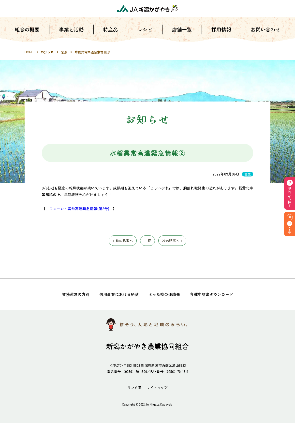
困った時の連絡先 (164, 294)
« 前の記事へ (123, 240)
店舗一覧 (182, 31)
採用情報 (221, 31)
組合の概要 (27, 31)
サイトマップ (157, 387)
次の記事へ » (172, 240)
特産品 (110, 31)
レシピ (145, 31)
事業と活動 (71, 31)
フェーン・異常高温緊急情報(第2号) (79, 208)
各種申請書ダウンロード (211, 294)
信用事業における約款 (119, 294)
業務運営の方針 (75, 294)
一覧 (147, 240)
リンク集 (134, 387)
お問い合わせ (265, 31)
